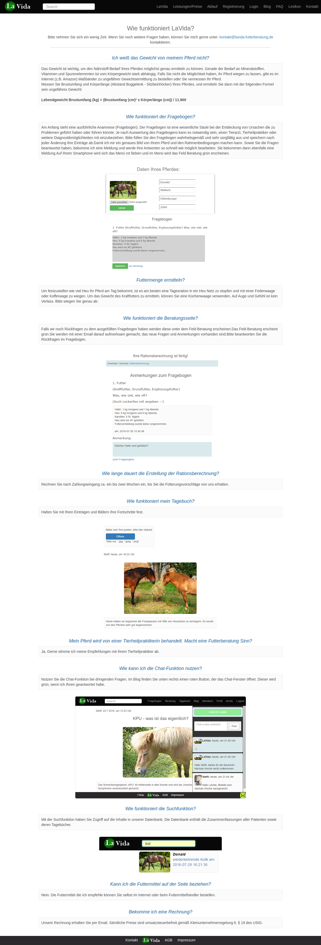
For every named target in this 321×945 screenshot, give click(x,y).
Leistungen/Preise (187, 6)
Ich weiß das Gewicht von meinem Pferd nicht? (160, 57)
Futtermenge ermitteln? (160, 280)
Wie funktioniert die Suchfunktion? (160, 808)
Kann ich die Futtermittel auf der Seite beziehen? (160, 884)
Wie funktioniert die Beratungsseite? (160, 318)
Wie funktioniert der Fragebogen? (160, 116)
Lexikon (294, 6)
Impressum (186, 940)
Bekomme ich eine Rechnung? (160, 911)
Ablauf (212, 6)
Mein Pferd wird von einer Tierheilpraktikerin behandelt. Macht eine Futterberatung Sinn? (160, 640)
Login (253, 6)
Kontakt (312, 6)
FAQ (279, 6)
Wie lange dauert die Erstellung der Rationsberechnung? (160, 473)
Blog (267, 6)
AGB (169, 940)
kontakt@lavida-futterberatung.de (246, 37)
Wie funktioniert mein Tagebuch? (160, 501)
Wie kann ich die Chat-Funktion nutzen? (160, 668)
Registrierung (233, 6)
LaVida (162, 6)
